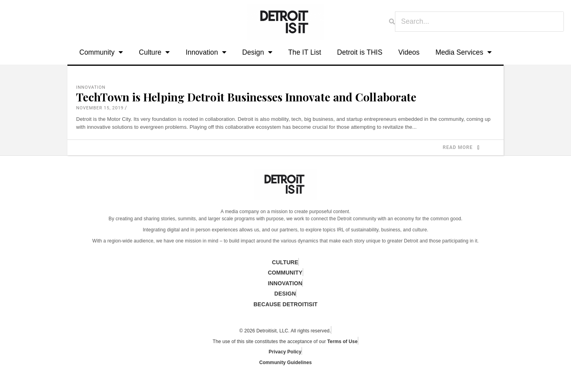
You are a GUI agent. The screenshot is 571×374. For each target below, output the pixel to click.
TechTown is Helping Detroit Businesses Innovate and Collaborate (246, 97)
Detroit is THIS (360, 52)
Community (101, 52)
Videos (409, 52)
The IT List (304, 52)
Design (257, 52)
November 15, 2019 (100, 108)
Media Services (463, 52)
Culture (154, 52)
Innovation (206, 52)
